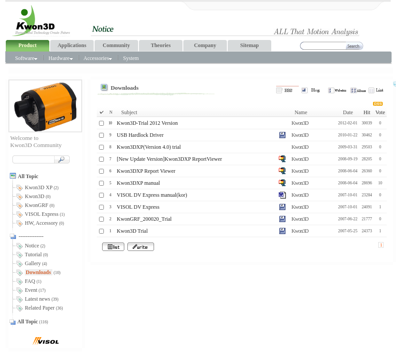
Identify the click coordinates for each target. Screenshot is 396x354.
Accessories (97, 58)
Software (26, 58)
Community (116, 45)
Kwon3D (299, 123)
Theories (161, 45)
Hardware (60, 58)
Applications (72, 45)
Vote (380, 112)
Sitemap (249, 45)
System (131, 58)
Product (27, 45)
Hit (367, 112)
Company (205, 45)
